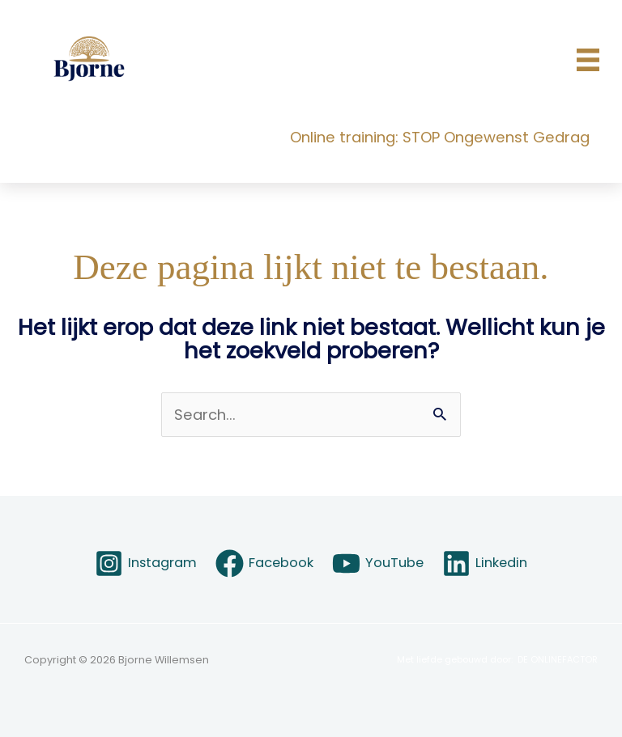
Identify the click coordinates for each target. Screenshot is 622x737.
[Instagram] (145, 563)
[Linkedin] (485, 563)
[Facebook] (264, 563)
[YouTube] (378, 563)
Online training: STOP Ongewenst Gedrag (440, 137)
